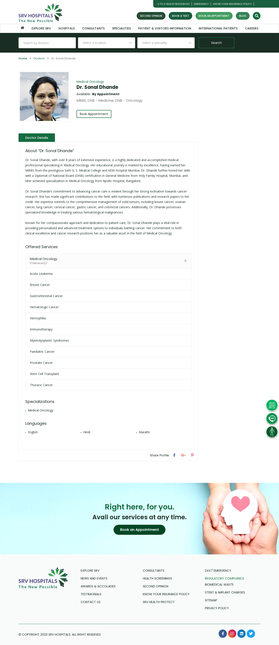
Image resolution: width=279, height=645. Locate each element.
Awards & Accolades (98, 586)
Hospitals (66, 28)
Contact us (90, 602)
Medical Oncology (90, 81)
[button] (139, 530)
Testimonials (91, 594)
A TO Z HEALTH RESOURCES (174, 4)
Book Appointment (94, 114)
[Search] (256, 16)
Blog (242, 16)
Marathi (144, 432)
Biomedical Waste (219, 584)
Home (23, 58)
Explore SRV (41, 28)
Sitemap (211, 600)
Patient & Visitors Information (164, 28)
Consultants (93, 28)
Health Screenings (157, 578)
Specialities (121, 28)
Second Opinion (151, 16)
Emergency (201, 4)
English (33, 432)
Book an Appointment (214, 16)
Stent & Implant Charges (225, 592)
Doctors (39, 58)
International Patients (218, 28)
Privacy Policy (217, 608)
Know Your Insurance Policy (232, 4)
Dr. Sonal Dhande (97, 87)
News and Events (94, 578)
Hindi (86, 432)
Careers (251, 28)
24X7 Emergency (218, 570)
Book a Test (180, 16)
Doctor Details (36, 138)
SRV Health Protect (159, 602)
